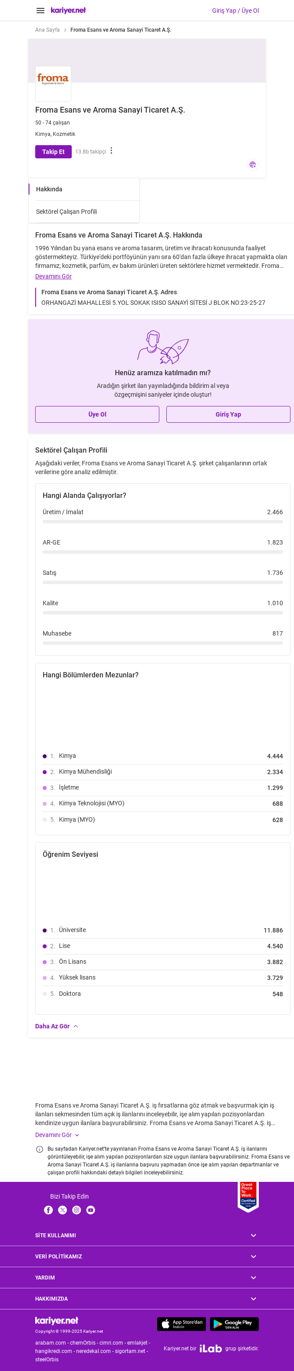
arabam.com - (52, 1343)
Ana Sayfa (47, 30)
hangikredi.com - (55, 1351)
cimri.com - (113, 1343)
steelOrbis (47, 1359)
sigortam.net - (132, 1351)
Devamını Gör (53, 276)
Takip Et (53, 151)
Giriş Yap (228, 414)
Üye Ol (97, 414)
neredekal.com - (95, 1351)
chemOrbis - (84, 1343)
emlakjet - (139, 1343)
